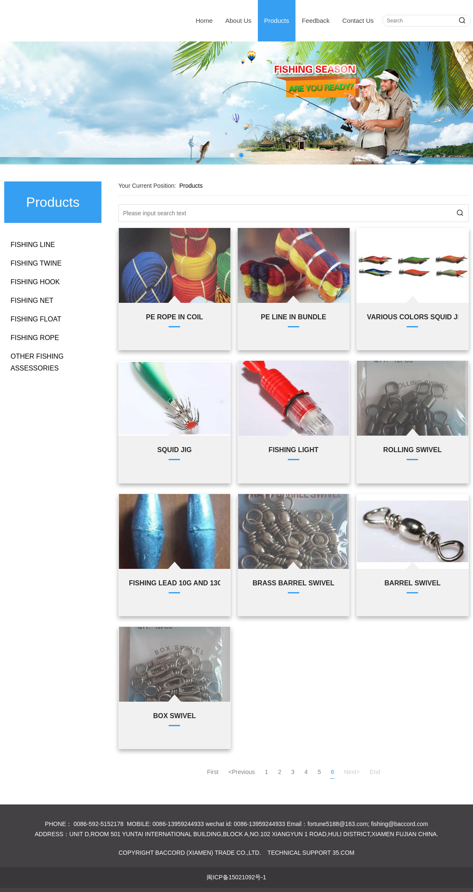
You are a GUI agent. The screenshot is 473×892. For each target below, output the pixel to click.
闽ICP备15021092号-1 (236, 877)
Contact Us (358, 20)
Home (204, 20)
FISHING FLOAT (36, 319)
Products (276, 20)
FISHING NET (32, 300)
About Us (238, 20)
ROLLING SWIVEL (412, 449)
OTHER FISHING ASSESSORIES (37, 362)
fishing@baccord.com (399, 824)
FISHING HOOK (35, 281)
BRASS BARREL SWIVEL (293, 583)
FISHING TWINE (36, 263)
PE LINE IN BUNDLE (293, 317)
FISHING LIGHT (293, 449)
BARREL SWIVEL (412, 583)
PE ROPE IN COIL (174, 317)
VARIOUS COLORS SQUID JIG (412, 317)
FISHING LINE (33, 244)
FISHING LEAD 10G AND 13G (174, 583)
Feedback (316, 20)
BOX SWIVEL (174, 715)
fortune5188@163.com (337, 824)
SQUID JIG (174, 449)
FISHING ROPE (35, 337)
